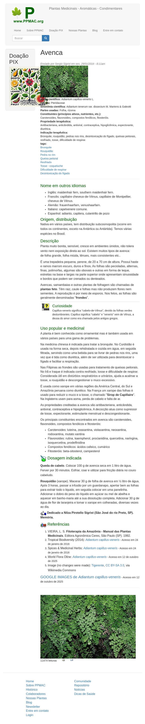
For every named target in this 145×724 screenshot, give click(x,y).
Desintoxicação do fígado (55, 173)
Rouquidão (46, 151)
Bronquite (46, 147)
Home (17, 30)
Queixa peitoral (49, 158)
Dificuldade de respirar (53, 169)
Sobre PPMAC (35, 30)
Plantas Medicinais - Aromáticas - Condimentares (85, 8)
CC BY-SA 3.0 (115, 565)
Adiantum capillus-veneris (102, 539)
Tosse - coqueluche (51, 165)
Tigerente (98, 565)
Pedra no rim (47, 154)
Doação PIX (56, 30)
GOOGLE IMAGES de (80, 577)
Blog (95, 30)
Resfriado (46, 162)
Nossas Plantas (78, 30)
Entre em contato (113, 30)
